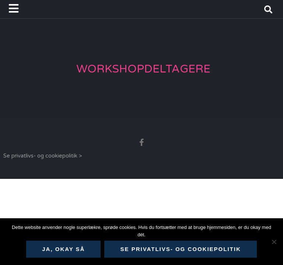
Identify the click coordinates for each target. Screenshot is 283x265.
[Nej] (273, 241)
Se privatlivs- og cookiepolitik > (42, 155)
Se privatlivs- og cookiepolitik (180, 249)
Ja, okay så (63, 249)
